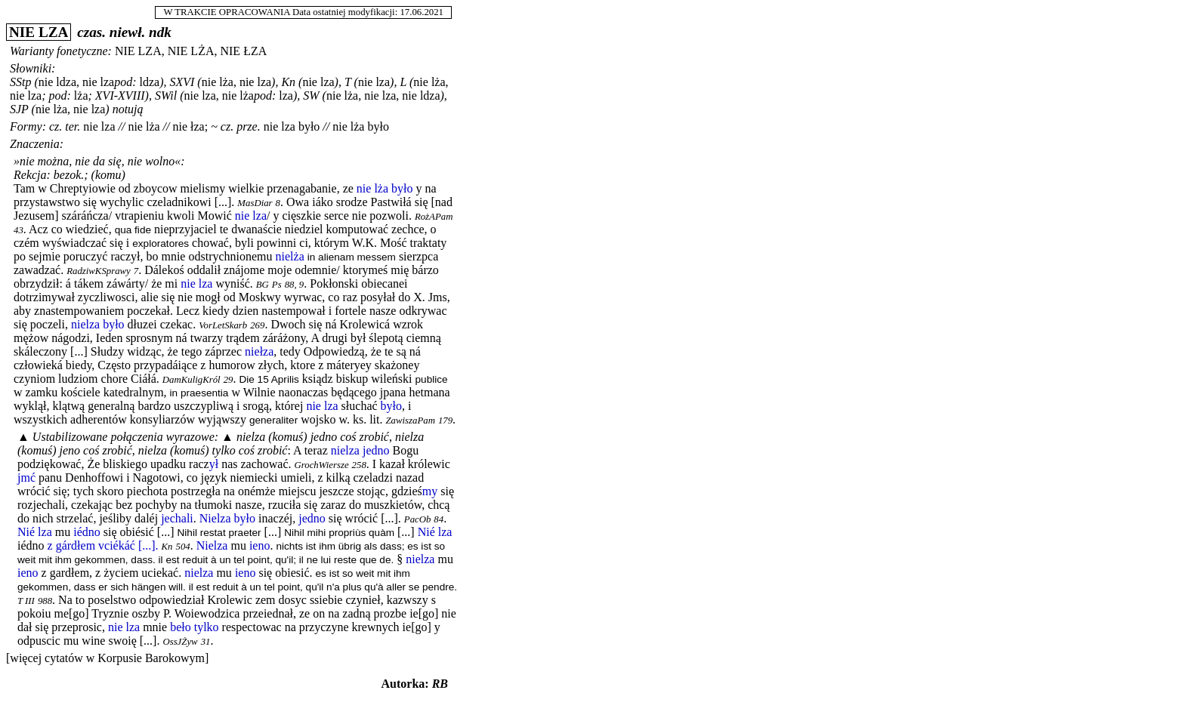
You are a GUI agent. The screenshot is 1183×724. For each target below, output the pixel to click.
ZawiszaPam (409, 420)
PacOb (417, 519)
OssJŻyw (179, 641)
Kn (288, 81)
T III (26, 601)
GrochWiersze (322, 465)
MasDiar (254, 203)
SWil (166, 95)
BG (262, 284)
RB (440, 683)
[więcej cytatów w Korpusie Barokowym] (107, 658)
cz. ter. (64, 126)
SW (311, 95)
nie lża (143, 126)
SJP (19, 109)
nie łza (189, 126)
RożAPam (434, 216)
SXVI (181, 81)
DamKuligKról (191, 379)
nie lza (99, 126)
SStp (20, 81)
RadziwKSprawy (98, 271)
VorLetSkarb (223, 325)
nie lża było (360, 126)
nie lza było (292, 126)
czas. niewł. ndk (124, 32)
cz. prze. (241, 126)
